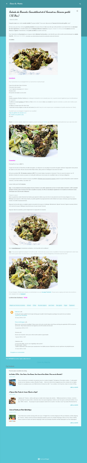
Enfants (29, 305)
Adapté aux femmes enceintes (17, 305)
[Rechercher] (80, 4)
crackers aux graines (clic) (17, 114)
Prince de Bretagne (19, 322)
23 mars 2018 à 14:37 (20, 317)
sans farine (51, 305)
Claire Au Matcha (16, 3)
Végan (65, 305)
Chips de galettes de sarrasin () (17, 113)
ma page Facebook (46, 292)
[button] (77, 11)
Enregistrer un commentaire (17, 352)
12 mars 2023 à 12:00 (20, 348)
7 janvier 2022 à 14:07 (20, 337)
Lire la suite (74, 387)
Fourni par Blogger (43, 459)
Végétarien (72, 305)
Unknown (17, 311)
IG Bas (34, 305)
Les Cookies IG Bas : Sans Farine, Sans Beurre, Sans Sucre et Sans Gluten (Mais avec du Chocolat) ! (36, 374)
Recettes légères (42, 305)
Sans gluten (59, 305)
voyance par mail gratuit (21, 315)
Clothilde (45, 122)
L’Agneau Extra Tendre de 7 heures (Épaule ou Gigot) (23, 392)
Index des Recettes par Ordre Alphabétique (20, 410)
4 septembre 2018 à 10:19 (21, 328)
